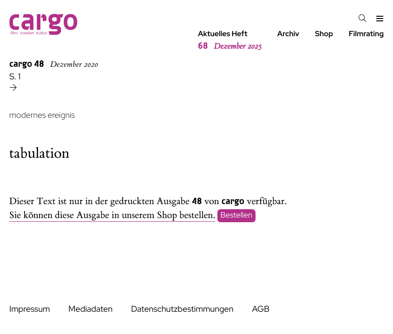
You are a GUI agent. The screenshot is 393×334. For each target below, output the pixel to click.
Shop (324, 34)
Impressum (29, 309)
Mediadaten (90, 309)
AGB (260, 309)
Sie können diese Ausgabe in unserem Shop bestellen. (112, 215)
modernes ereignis (42, 115)
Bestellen (237, 216)
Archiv (288, 34)
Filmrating (366, 34)
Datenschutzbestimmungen (182, 309)
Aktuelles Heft (230, 40)
